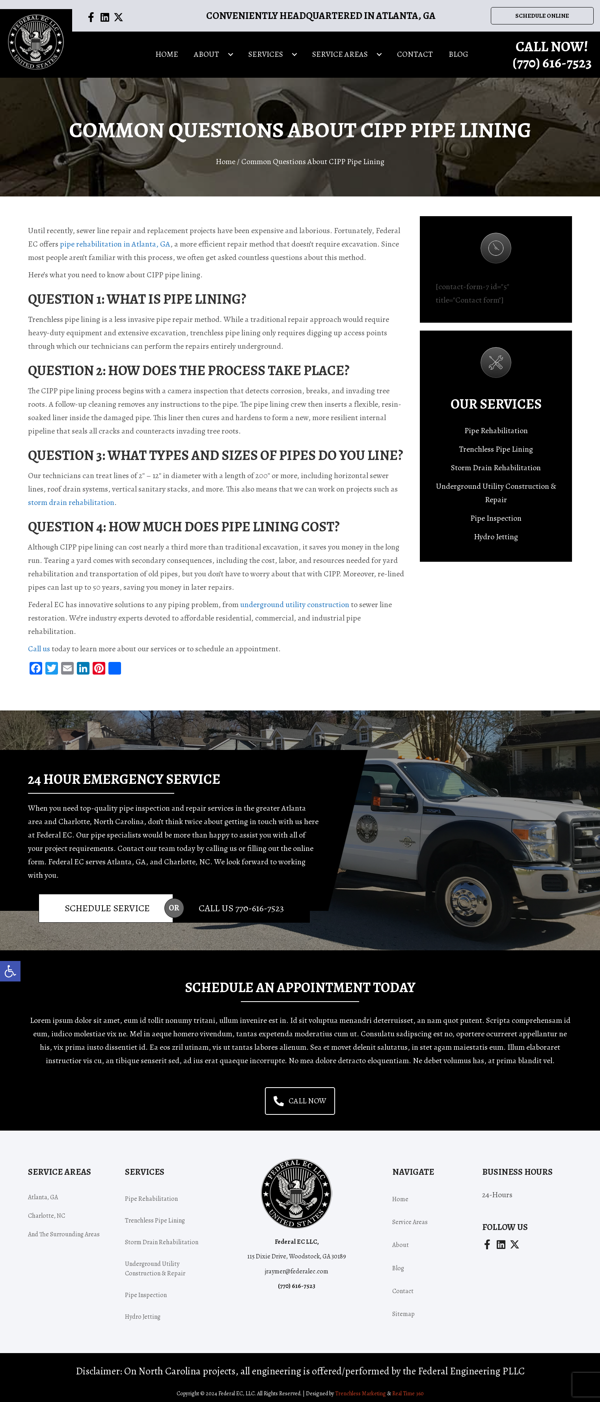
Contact (403, 1284)
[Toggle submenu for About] (230, 52)
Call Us (241, 901)
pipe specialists (116, 828)
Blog (398, 1262)
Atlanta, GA (43, 1191)
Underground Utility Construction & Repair (496, 487)
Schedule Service (107, 901)
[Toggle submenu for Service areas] (379, 52)
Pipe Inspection (496, 512)
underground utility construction (294, 598)
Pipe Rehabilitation (496, 424)
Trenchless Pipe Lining (496, 442)
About (400, 1238)
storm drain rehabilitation (71, 496)
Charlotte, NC (46, 1209)
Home (225, 155)
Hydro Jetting (496, 530)
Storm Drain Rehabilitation (496, 461)
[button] (10, 971)
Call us (39, 642)
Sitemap (403, 1307)
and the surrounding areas (64, 1228)
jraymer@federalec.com (296, 1265)
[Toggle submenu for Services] (294, 52)
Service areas (410, 1215)
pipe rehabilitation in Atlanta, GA (115, 237)
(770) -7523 (552, 60)
